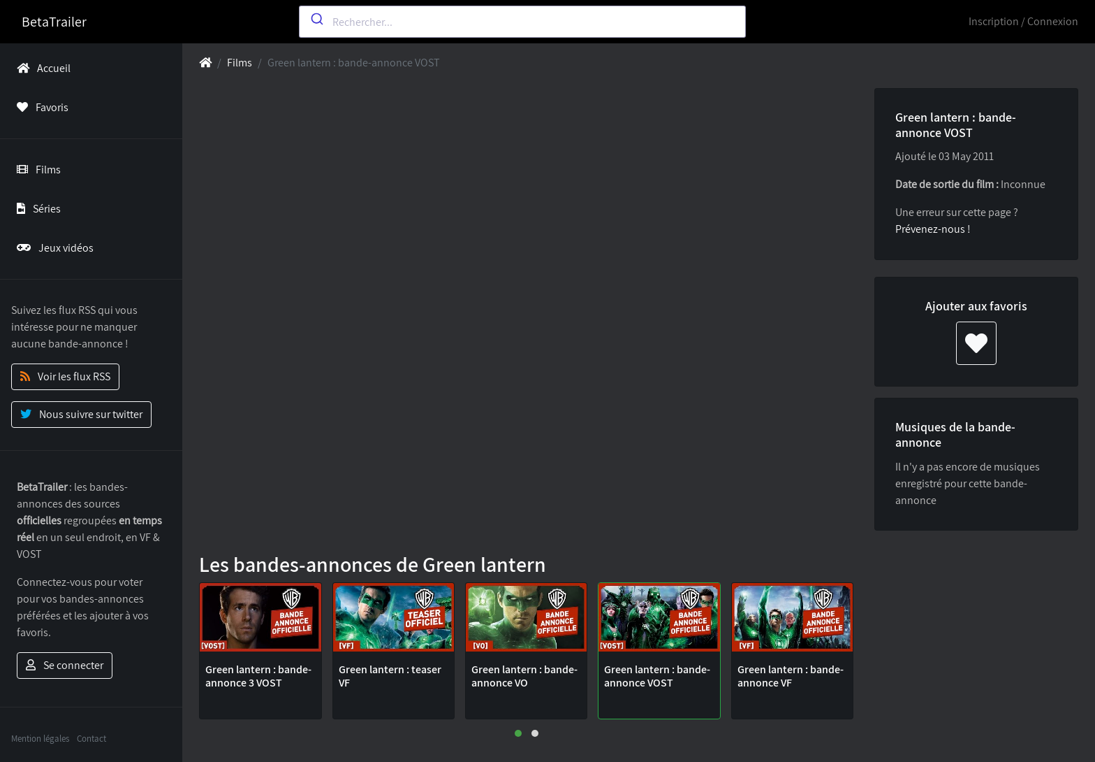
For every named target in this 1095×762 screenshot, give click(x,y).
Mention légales (40, 739)
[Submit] (316, 18)
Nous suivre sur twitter (81, 414)
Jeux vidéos (52, 247)
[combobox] (522, 22)
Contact (91, 739)
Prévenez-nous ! (933, 229)
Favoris (39, 107)
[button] (518, 733)
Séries (36, 208)
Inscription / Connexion (1023, 21)
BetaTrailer (54, 22)
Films (36, 169)
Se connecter (64, 665)
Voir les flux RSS (65, 376)
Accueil (41, 68)
